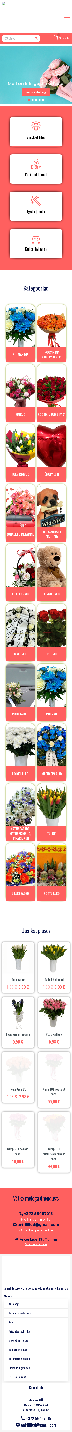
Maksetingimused (18, 1340)
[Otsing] (36, 38)
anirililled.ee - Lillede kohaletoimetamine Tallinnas (36, 1288)
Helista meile (36, 1219)
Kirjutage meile (36, 1230)
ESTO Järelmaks (17, 1377)
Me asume (36, 1244)
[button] (29, 100)
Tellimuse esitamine (20, 1313)
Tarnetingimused (18, 1349)
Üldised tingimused (19, 1368)
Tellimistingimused (19, 1358)
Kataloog (14, 1304)
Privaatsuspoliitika (19, 1331)
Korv (11, 1322)
